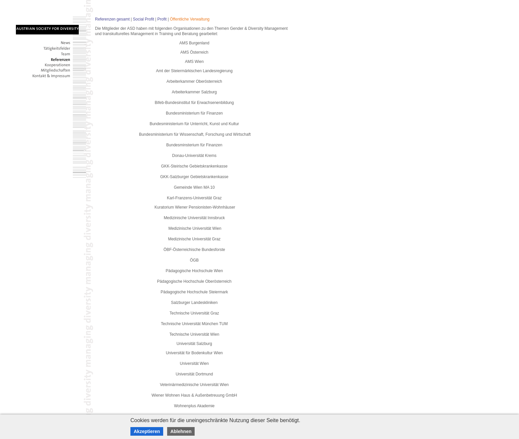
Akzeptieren (147, 431)
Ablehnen (181, 431)
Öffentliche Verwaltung (190, 19)
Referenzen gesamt (112, 19)
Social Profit (143, 19)
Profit (161, 19)
